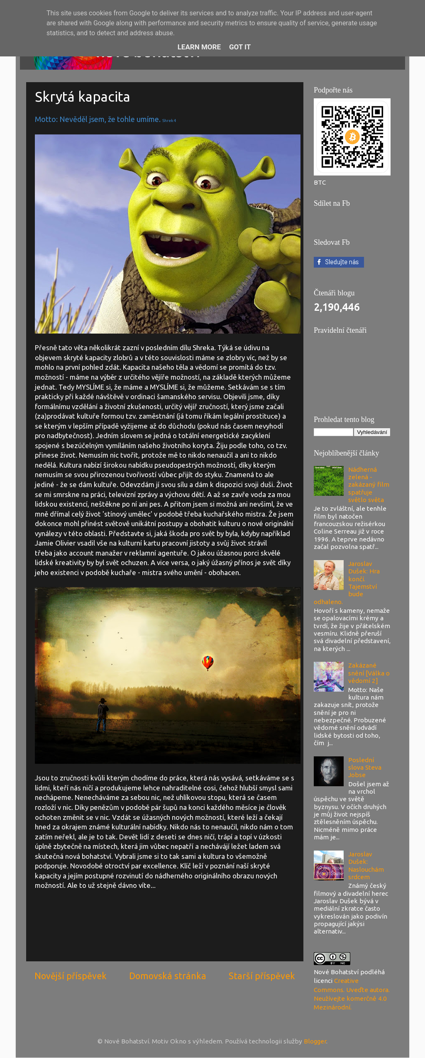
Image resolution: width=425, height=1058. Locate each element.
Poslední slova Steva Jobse (364, 767)
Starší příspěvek (262, 976)
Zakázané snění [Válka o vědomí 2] (369, 673)
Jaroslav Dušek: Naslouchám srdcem (366, 865)
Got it (240, 47)
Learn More (199, 47)
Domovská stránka (167, 976)
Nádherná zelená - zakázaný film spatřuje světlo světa (368, 484)
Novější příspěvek (70, 976)
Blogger (315, 1041)
